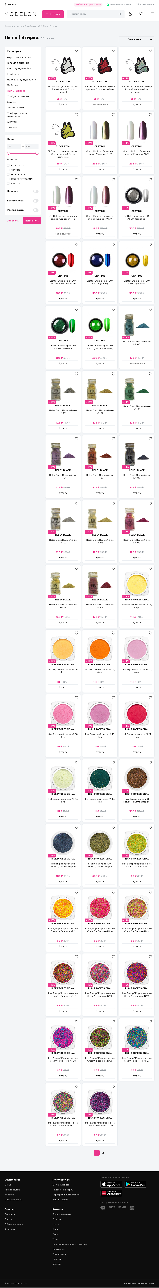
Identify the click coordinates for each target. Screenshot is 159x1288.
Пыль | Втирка (16, 91)
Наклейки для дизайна (21, 80)
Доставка (10, 1214)
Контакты (10, 1229)
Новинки (56, 1259)
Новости (9, 1195)
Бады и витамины (61, 1214)
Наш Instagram (60, 1200)
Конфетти (13, 74)
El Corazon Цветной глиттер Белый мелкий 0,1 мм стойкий (63, 89)
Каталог (9, 26)
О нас (8, 1185)
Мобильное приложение (88, 5)
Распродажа (59, 1254)
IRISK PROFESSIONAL (22, 179)
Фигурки (12, 122)
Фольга (12, 127)
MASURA (15, 184)
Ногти (19, 26)
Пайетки (12, 85)
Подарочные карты (62, 1190)
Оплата (9, 1219)
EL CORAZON (18, 166)
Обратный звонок (145, 5)
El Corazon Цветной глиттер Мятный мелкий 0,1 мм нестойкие (137, 89)
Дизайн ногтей (32, 26)
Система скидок (60, 1185)
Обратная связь (13, 1200)
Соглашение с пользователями (139, 1283)
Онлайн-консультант (119, 4)
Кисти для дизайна (19, 68)
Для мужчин (58, 1249)
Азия (55, 1229)
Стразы (11, 102)
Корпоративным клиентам (66, 1195)
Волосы (56, 1219)
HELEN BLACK (18, 175)
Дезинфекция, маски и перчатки (69, 1244)
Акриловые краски (19, 57)
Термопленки (15, 108)
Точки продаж (12, 1190)
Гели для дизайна (18, 63)
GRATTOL (16, 170)
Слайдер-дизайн (18, 96)
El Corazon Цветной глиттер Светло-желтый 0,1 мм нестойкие (63, 154)
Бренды (56, 1264)
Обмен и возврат (14, 1224)
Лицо (55, 1234)
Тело (55, 1239)
